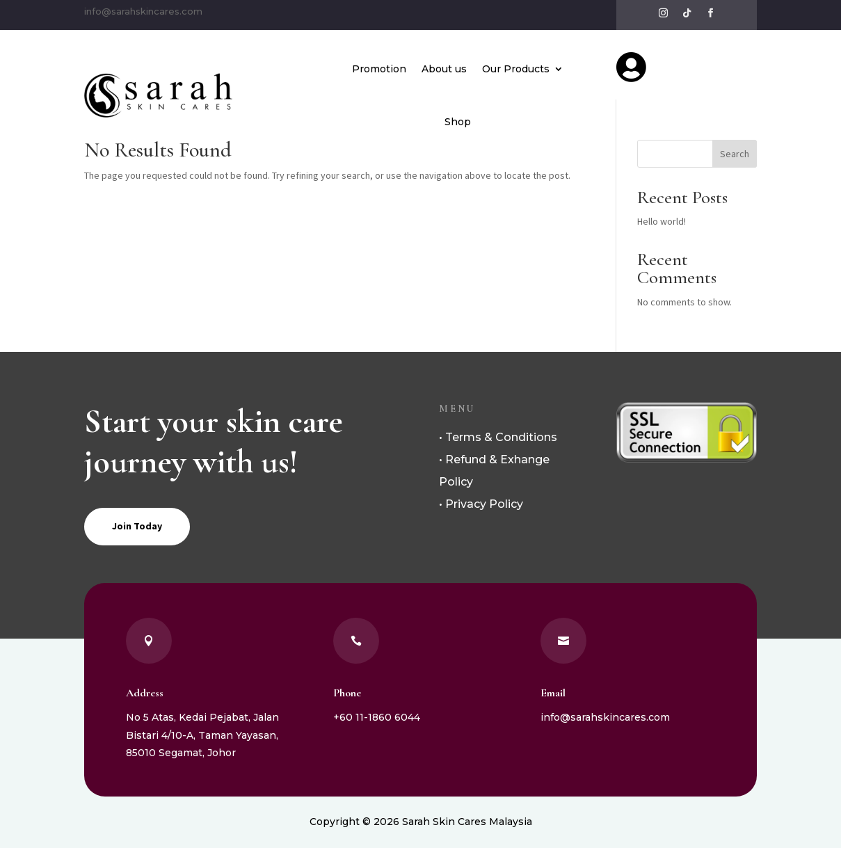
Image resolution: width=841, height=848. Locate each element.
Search (734, 153)
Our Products (516, 69)
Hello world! (661, 221)
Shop (457, 121)
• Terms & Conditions (498, 437)
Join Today (137, 526)
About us (444, 69)
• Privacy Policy (481, 504)
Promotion (379, 69)
